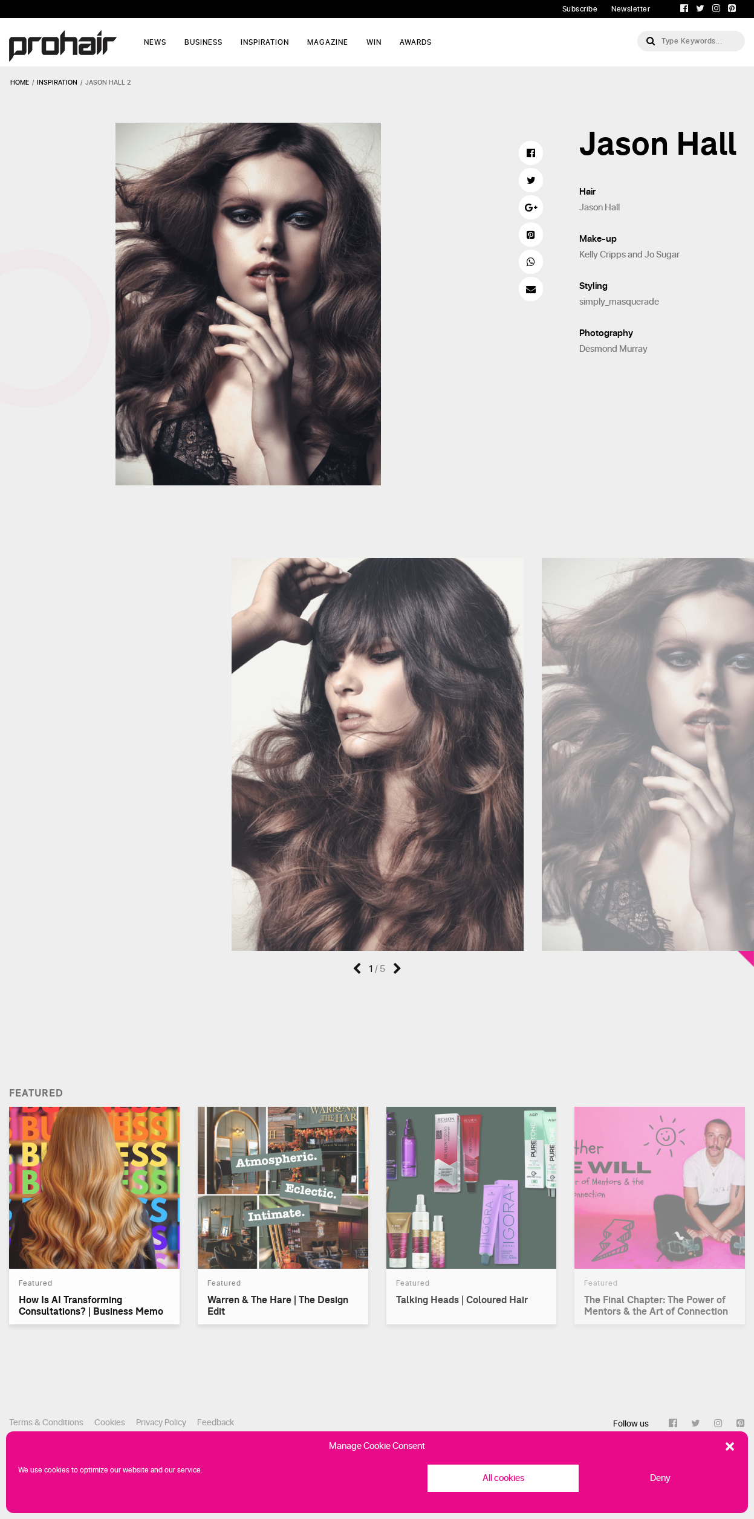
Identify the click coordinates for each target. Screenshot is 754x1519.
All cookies (503, 1478)
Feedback (215, 1422)
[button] (730, 1446)
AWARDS (416, 42)
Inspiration (265, 42)
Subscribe (580, 9)
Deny (660, 1478)
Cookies (109, 1422)
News (155, 42)
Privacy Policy (161, 1422)
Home (19, 82)
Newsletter (630, 9)
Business (203, 42)
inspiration (57, 82)
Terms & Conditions (46, 1422)
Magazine (327, 42)
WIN (374, 42)
